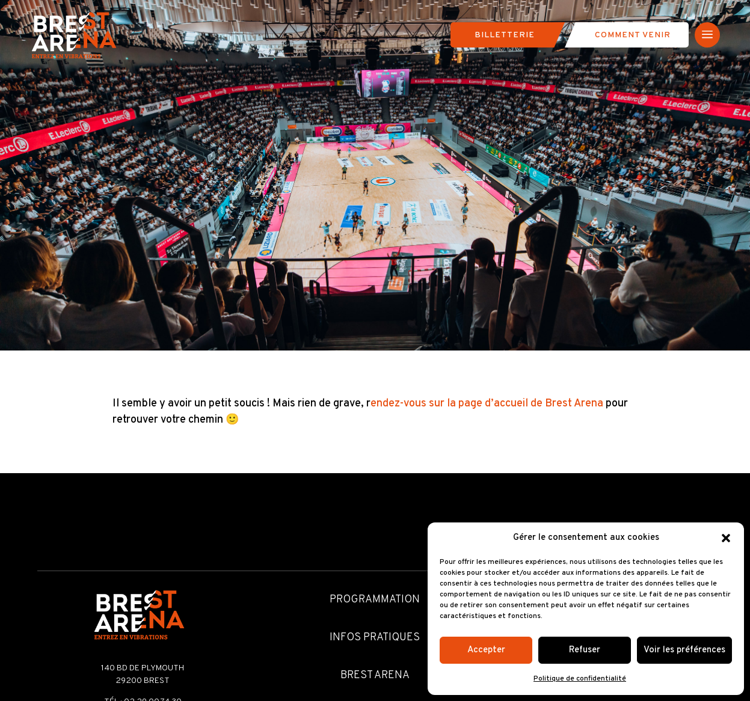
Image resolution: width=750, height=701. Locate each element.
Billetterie (505, 35)
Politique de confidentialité (579, 679)
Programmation (375, 600)
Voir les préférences (684, 650)
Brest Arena (375, 675)
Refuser (584, 650)
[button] (726, 538)
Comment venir (633, 35)
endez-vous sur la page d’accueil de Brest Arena (486, 404)
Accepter (486, 650)
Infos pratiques (375, 637)
